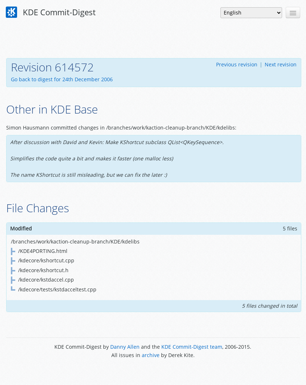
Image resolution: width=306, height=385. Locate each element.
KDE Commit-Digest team (191, 346)
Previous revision (236, 64)
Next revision (281, 64)
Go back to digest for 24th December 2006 (62, 79)
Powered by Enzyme (152, 371)
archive (151, 355)
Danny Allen (125, 346)
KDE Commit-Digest (51, 12)
